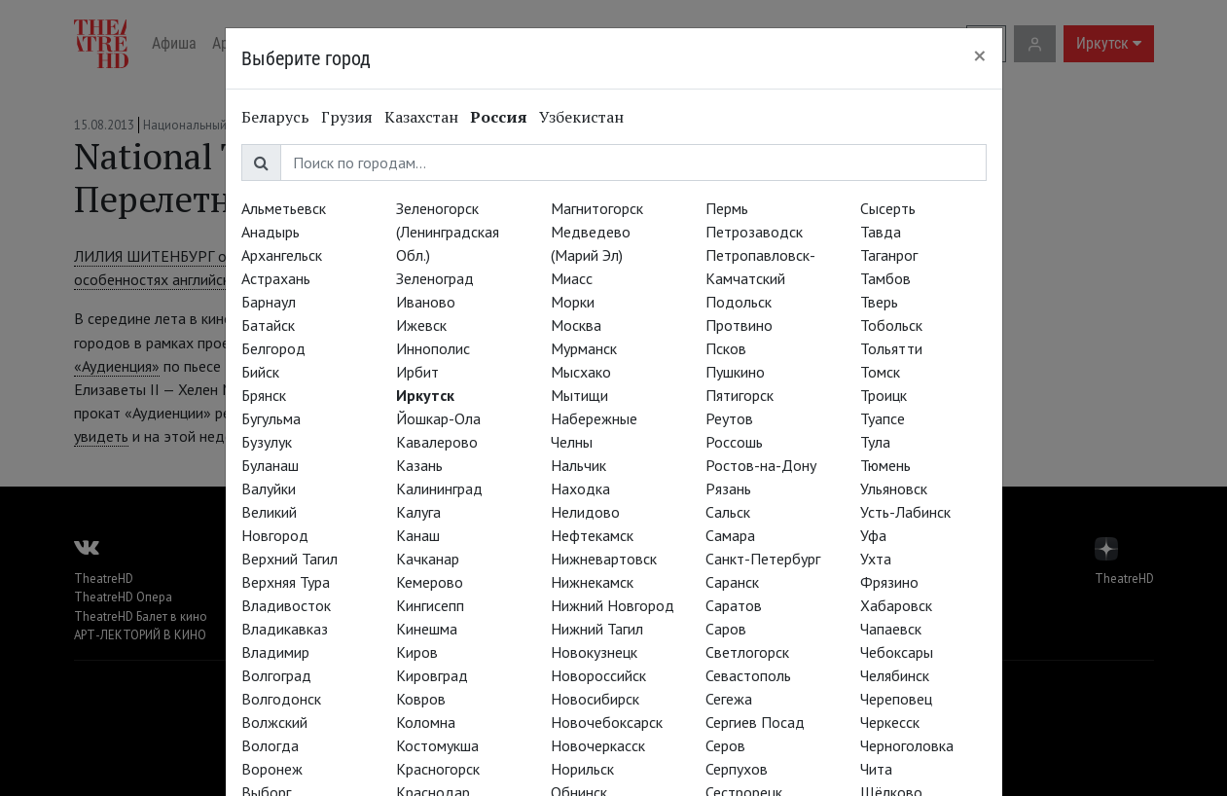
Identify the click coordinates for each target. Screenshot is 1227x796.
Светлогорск (747, 652)
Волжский (274, 722)
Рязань (728, 488)
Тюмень (885, 465)
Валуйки (268, 488)
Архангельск (281, 255)
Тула (875, 442)
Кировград (432, 675)
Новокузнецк (594, 652)
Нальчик (578, 465)
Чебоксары (896, 652)
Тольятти (891, 348)
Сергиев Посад (755, 722)
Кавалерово (437, 442)
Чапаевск (890, 628)
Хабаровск (896, 605)
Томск (880, 371)
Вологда (270, 745)
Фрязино (889, 582)
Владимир (275, 652)
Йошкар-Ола (438, 418)
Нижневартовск (604, 558)
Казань (419, 465)
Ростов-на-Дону (760, 465)
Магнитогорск (597, 208)
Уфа (873, 535)
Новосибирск (595, 698)
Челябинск (894, 675)
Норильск (582, 768)
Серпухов (736, 768)
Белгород (273, 348)
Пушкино (735, 371)
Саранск (732, 582)
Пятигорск (739, 395)
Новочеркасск (598, 745)
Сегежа (728, 698)
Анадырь (270, 231)
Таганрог (889, 255)
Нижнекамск (592, 582)
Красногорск (438, 768)
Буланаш (270, 465)
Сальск (727, 512)
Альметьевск (283, 208)
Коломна (425, 722)
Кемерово (429, 582)
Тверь (879, 301)
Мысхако (581, 371)
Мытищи (579, 395)
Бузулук (266, 442)
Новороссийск (598, 675)
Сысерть (888, 208)
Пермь (726, 208)
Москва (576, 325)
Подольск (738, 301)
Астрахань (275, 278)
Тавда (880, 231)
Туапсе (882, 418)
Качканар (427, 558)
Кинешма (426, 628)
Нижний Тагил (597, 628)
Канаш (418, 535)
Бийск (260, 371)
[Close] (979, 55)
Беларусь (275, 116)
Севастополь (748, 675)
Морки (573, 301)
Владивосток (286, 605)
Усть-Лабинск (905, 512)
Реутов (729, 418)
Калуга (418, 512)
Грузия (347, 116)
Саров (725, 628)
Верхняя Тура (285, 582)
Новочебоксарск (607, 722)
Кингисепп (430, 605)
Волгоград (276, 675)
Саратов (733, 605)
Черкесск (890, 722)
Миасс (572, 278)
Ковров (421, 698)
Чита (876, 768)
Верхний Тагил (289, 558)
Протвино (739, 325)
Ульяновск (893, 488)
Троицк (883, 395)
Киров (417, 652)
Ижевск (421, 325)
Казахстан (421, 116)
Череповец (896, 698)
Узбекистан (581, 116)
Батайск (268, 325)
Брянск (263, 395)
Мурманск (584, 348)
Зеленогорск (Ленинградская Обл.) (447, 232)
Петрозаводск (754, 231)
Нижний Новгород (612, 605)
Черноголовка (907, 745)
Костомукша (437, 745)
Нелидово (585, 512)
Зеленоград (435, 278)
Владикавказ (284, 628)
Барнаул (268, 301)
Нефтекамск (592, 535)
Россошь (734, 442)
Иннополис (433, 348)
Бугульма (271, 418)
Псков (725, 348)
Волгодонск (281, 698)
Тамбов (885, 278)
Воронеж (272, 768)
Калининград (439, 488)
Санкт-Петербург (762, 558)
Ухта (875, 558)
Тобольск (891, 325)
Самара (730, 535)
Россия (498, 116)
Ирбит (417, 371)
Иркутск (425, 395)
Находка (580, 488)
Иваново (425, 301)
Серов (725, 745)
